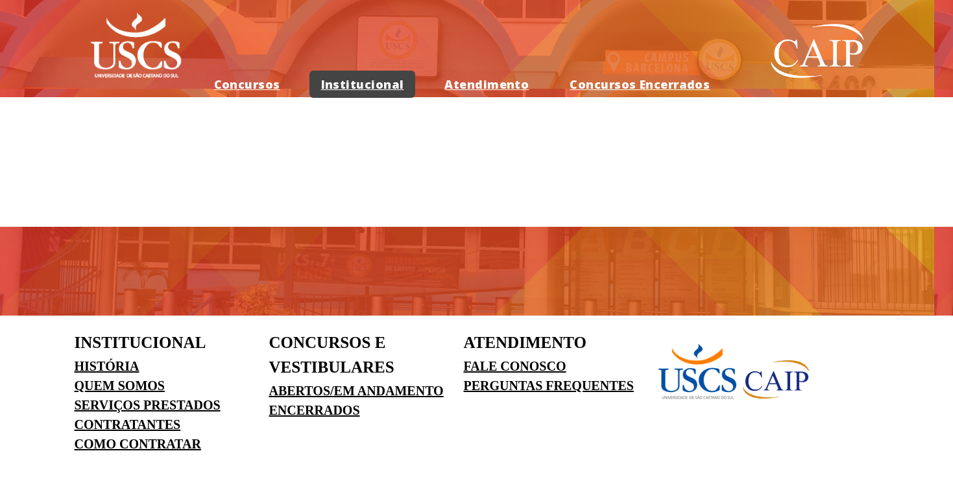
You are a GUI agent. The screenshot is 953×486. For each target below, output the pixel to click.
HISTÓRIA (107, 366)
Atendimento (486, 84)
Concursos (247, 84)
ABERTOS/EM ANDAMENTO (356, 391)
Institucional (362, 84)
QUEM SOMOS (120, 385)
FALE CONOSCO (515, 366)
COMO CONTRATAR (138, 444)
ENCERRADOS (314, 410)
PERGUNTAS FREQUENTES (549, 385)
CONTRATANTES (128, 424)
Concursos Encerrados (640, 84)
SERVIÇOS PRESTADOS (148, 405)
